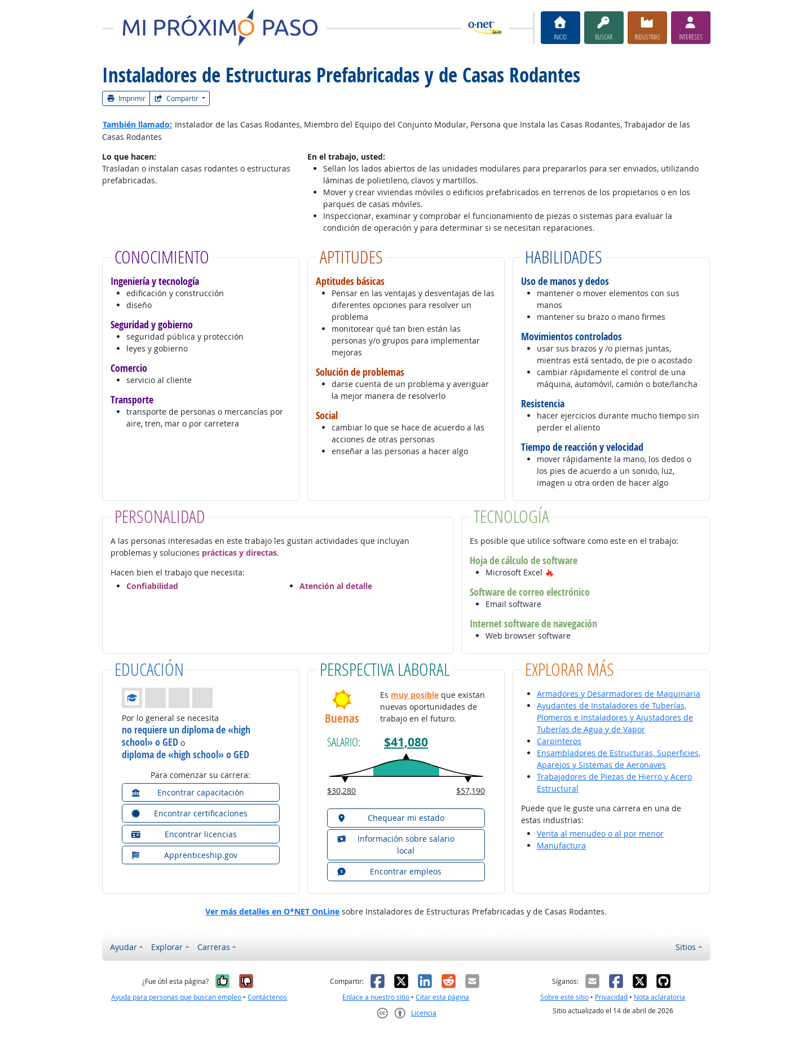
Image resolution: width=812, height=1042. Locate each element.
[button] (550, 572)
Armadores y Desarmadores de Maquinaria (618, 693)
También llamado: (137, 124)
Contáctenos (267, 997)
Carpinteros (559, 741)
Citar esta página (442, 997)
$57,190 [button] (470, 790)
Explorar (167, 947)
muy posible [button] (415, 694)
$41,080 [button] (406, 742)
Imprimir (126, 98)
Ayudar (123, 947)
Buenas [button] (342, 718)
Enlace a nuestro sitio (375, 997)
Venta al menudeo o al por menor (600, 833)
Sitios (686, 947)
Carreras (213, 947)
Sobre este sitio (564, 997)
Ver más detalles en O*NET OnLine (272, 911)
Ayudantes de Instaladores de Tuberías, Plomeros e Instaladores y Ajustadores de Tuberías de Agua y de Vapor (615, 717)
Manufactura (561, 845)
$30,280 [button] (341, 790)
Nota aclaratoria (659, 997)
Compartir (177, 98)
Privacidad (611, 997)
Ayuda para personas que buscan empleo (176, 997)
